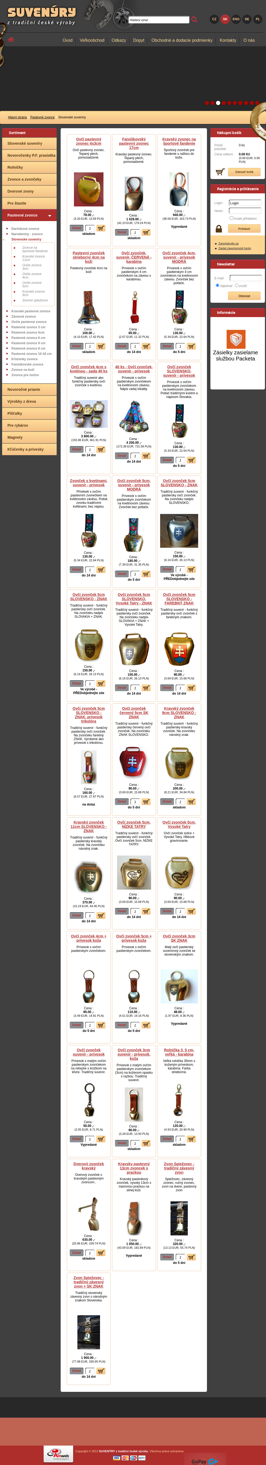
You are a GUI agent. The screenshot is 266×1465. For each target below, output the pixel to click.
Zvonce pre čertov (25, 375)
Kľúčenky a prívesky (25, 449)
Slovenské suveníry (24, 143)
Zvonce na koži (22, 369)
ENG (235, 19)
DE (247, 19)
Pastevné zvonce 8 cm (28, 348)
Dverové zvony (20, 191)
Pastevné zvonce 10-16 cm (31, 353)
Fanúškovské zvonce (27, 364)
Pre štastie (16, 203)
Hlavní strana (17, 117)
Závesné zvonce (23, 316)
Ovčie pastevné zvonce (29, 321)
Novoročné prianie (23, 389)
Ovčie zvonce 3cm (31, 267)
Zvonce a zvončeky (24, 179)
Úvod (67, 40)
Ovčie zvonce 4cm (31, 275)
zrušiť (243, 286)
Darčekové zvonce (25, 228)
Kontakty (228, 40)
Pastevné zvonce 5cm (27, 332)
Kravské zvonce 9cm (33, 293)
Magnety (15, 437)
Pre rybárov (17, 425)
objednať (226, 286)
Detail (76, 228)
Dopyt (138, 40)
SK (225, 19)
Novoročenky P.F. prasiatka (31, 155)
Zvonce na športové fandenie (35, 249)
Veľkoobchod (92, 40)
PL (258, 19)
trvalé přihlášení (245, 219)
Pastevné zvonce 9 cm (28, 343)
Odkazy (119, 40)
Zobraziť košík (244, 172)
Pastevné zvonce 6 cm (28, 337)
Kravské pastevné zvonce (30, 311)
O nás (249, 40)
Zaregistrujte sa (228, 243)
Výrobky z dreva (21, 401)
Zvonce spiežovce (35, 300)
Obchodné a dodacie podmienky (182, 40)
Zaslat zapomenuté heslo (234, 248)
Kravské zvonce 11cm (33, 258)
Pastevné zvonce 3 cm (28, 327)
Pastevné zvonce (42, 117)
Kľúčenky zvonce (24, 359)
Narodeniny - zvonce (27, 234)
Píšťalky (14, 413)
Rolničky (15, 167)
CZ (214, 19)
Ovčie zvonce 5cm (31, 284)
